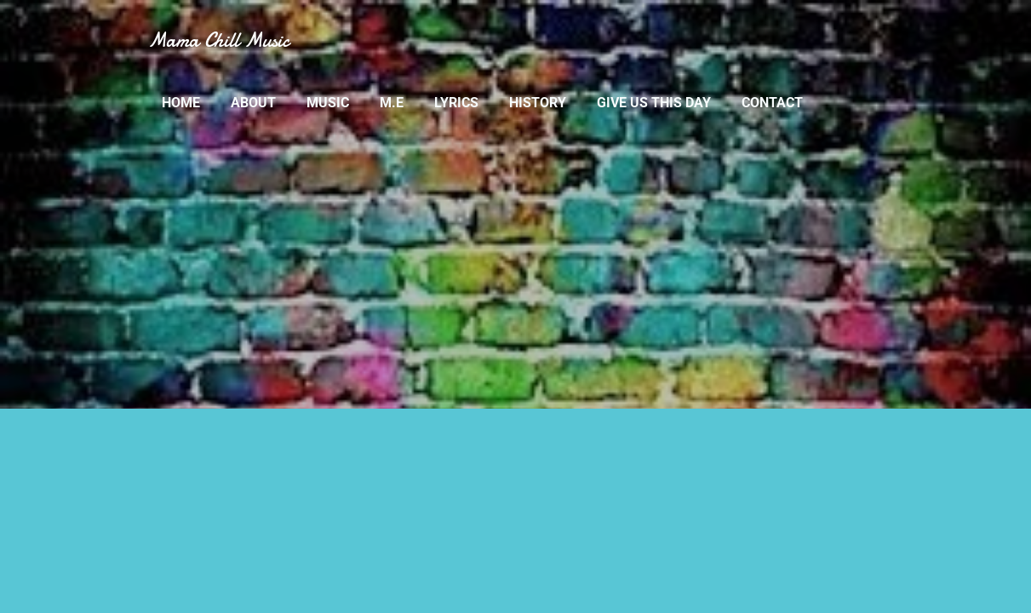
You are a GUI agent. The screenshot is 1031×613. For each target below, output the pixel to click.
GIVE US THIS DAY (654, 103)
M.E (392, 103)
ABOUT (253, 103)
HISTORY (537, 103)
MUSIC (327, 103)
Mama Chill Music (218, 40)
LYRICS (456, 103)
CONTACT (772, 103)
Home (181, 103)
